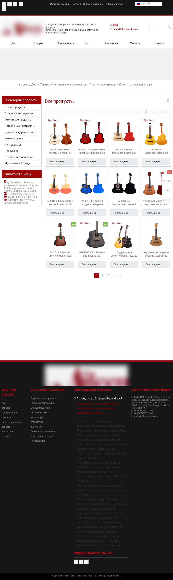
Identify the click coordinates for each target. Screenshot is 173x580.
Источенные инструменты (21, 125)
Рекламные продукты (18, 119)
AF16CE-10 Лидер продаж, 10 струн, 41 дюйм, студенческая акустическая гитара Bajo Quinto (60, 151)
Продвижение (9, 412)
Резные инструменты (42, 403)
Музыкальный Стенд (42, 436)
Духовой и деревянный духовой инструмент (23, 132)
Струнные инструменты (19, 113)
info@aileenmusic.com (16, 202)
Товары (6, 408)
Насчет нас (8, 431)
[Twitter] (15, 4)
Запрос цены (55, 161)
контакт (6, 436)
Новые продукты (15, 107)
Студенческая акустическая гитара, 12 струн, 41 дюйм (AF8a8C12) (124, 254)
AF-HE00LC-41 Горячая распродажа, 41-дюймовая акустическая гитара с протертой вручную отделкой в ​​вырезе (92, 254)
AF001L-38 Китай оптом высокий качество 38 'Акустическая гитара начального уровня (60, 203)
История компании (93, 4)
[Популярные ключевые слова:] (169, 27)
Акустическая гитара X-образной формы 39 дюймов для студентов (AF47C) (156, 254)
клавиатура (37, 422)
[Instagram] (4, 8)
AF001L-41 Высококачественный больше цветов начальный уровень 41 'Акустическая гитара (124, 203)
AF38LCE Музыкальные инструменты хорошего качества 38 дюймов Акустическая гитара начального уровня (92, 151)
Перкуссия (11, 150)
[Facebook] (4, 4)
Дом (4, 403)
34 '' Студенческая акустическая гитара (60, 254)
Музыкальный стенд (17, 163)
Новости (76, 4)
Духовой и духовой (41, 407)
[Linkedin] (21, 4)
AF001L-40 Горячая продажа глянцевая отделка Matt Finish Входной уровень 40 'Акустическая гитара (92, 203)
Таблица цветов (114, 4)
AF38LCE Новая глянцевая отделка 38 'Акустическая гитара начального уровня (124, 151)
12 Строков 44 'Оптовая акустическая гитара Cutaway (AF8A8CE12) (156, 203)
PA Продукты (13, 144)
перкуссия (36, 426)
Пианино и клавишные (19, 157)
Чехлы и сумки (14, 138)
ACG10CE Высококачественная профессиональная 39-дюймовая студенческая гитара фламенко (156, 151)
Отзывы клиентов (59, 4)
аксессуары (37, 417)
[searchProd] (160, 27)
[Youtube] (9, 4)
